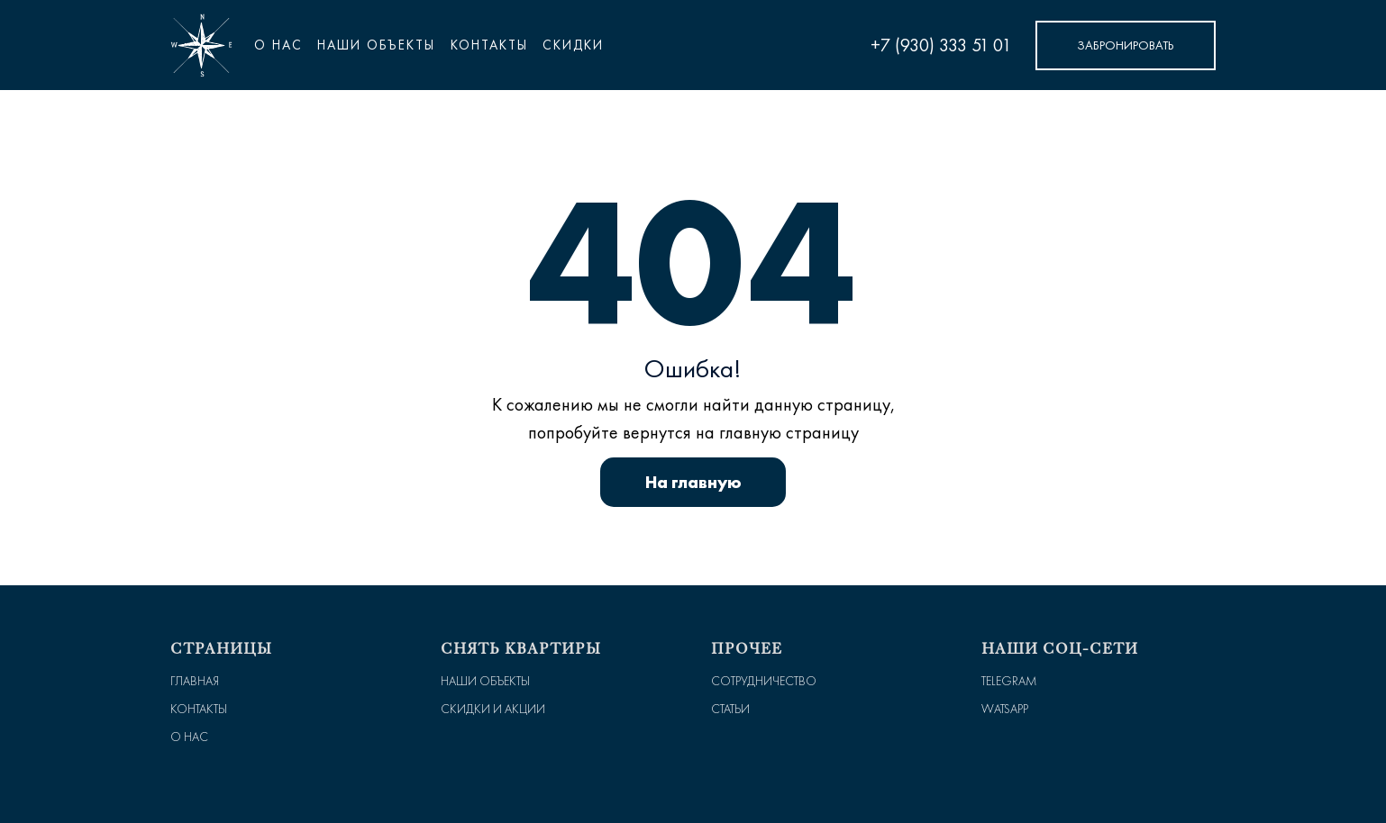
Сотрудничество (763, 681)
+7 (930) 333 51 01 (941, 45)
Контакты (198, 709)
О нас (278, 45)
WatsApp (1004, 709)
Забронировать (1125, 45)
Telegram (1009, 681)
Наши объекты (485, 681)
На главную (693, 482)
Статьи (730, 709)
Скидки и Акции (493, 709)
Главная (194, 681)
